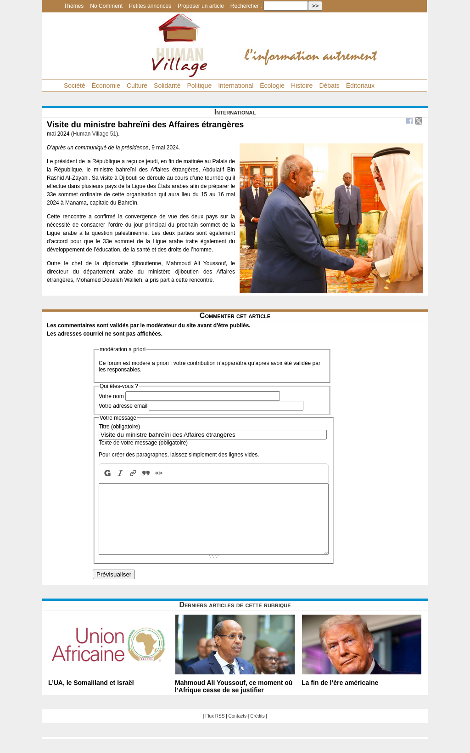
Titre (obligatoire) (119, 426)
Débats (329, 85)
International (235, 85)
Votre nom (111, 396)
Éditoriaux (360, 85)
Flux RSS (214, 729)
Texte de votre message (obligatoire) (143, 442)
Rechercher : (246, 6)
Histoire (302, 85)
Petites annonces (150, 6)
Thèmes (74, 6)
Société (74, 85)
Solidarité (167, 85)
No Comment (106, 6)
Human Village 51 (95, 134)
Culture (137, 85)
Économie (106, 85)
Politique (199, 85)
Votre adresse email (123, 406)
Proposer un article (201, 6)
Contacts (237, 729)
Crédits (257, 729)
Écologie (272, 85)
